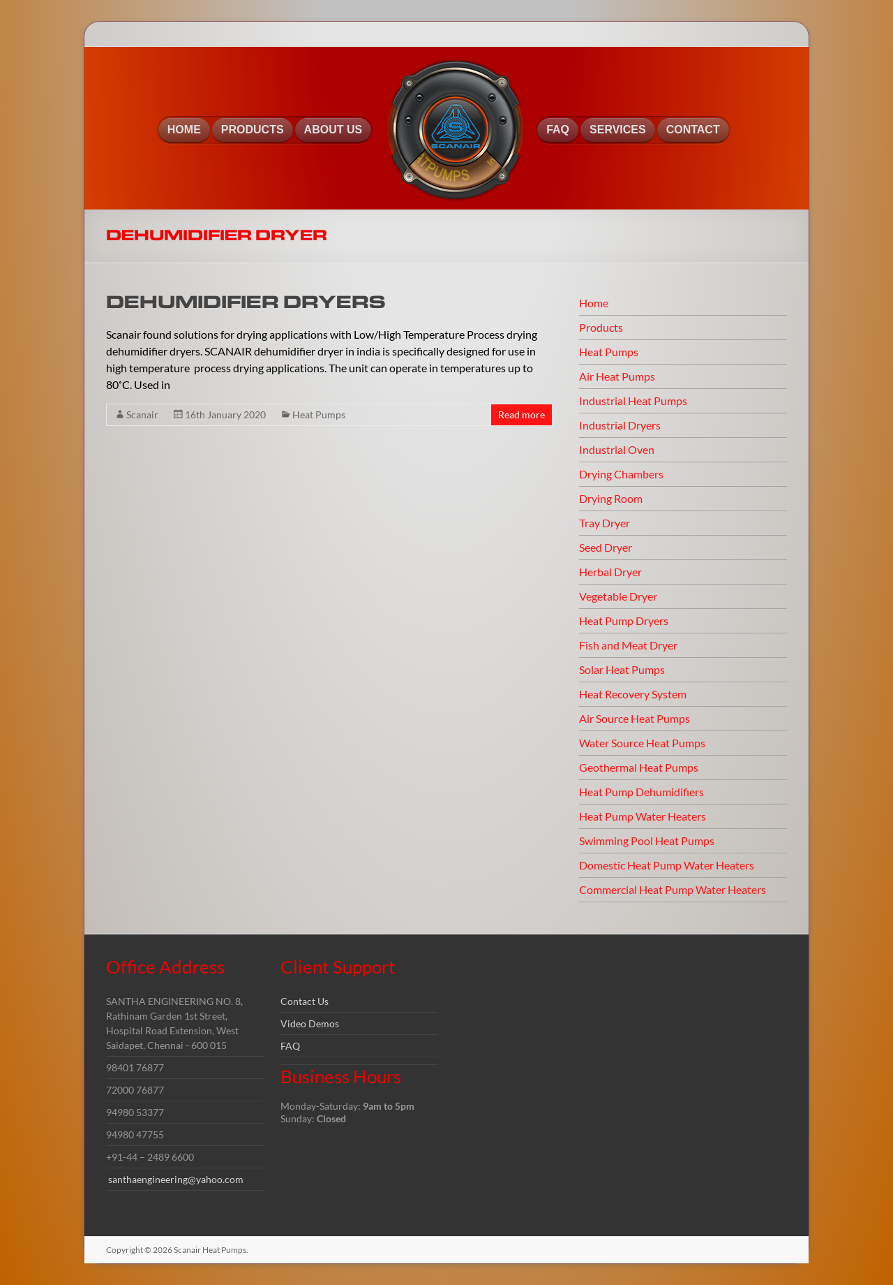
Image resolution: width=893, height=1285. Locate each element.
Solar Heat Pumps (622, 669)
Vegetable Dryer (618, 596)
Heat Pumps (318, 414)
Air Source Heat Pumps (634, 718)
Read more (521, 414)
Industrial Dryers (620, 425)
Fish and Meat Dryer (628, 645)
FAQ (290, 1046)
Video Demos (309, 1023)
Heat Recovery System (632, 693)
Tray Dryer (604, 522)
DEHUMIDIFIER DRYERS (245, 302)
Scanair (142, 414)
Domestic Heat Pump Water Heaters (666, 865)
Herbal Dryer (610, 571)
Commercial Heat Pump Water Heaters (672, 889)
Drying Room (611, 498)
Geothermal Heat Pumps (638, 767)
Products (601, 327)
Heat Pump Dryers (623, 620)
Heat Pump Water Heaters (642, 816)
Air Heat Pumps (617, 376)
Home (593, 302)
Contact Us (304, 1001)
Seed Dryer (605, 547)
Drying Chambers (621, 473)
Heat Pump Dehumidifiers (641, 791)
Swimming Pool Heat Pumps (646, 840)
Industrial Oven (616, 449)
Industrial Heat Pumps (633, 400)
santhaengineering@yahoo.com (175, 1179)
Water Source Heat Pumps (642, 742)
